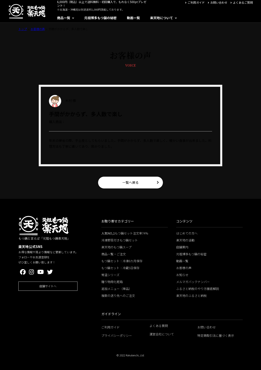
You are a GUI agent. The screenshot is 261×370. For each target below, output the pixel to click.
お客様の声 (38, 29)
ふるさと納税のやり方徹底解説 (197, 288)
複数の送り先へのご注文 (118, 295)
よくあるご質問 (243, 2)
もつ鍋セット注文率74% (124, 233)
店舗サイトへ (47, 286)
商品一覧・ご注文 (113, 254)
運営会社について (161, 334)
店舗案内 (182, 247)
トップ (22, 29)
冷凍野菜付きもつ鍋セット (119, 240)
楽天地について (161, 17)
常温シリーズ (110, 275)
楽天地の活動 (185, 240)
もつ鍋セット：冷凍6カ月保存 (122, 261)
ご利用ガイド (196, 2)
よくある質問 (158, 326)
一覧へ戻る (130, 182)
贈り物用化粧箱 (112, 282)
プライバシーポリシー (116, 335)
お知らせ (182, 275)
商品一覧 (63, 17)
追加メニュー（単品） (116, 288)
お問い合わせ (218, 2)
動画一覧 (133, 17)
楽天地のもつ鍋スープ (116, 247)
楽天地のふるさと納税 (191, 295)
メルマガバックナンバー (193, 282)
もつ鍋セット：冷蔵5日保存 (120, 268)
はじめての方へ (187, 233)
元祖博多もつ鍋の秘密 (100, 17)
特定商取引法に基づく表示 (215, 335)
